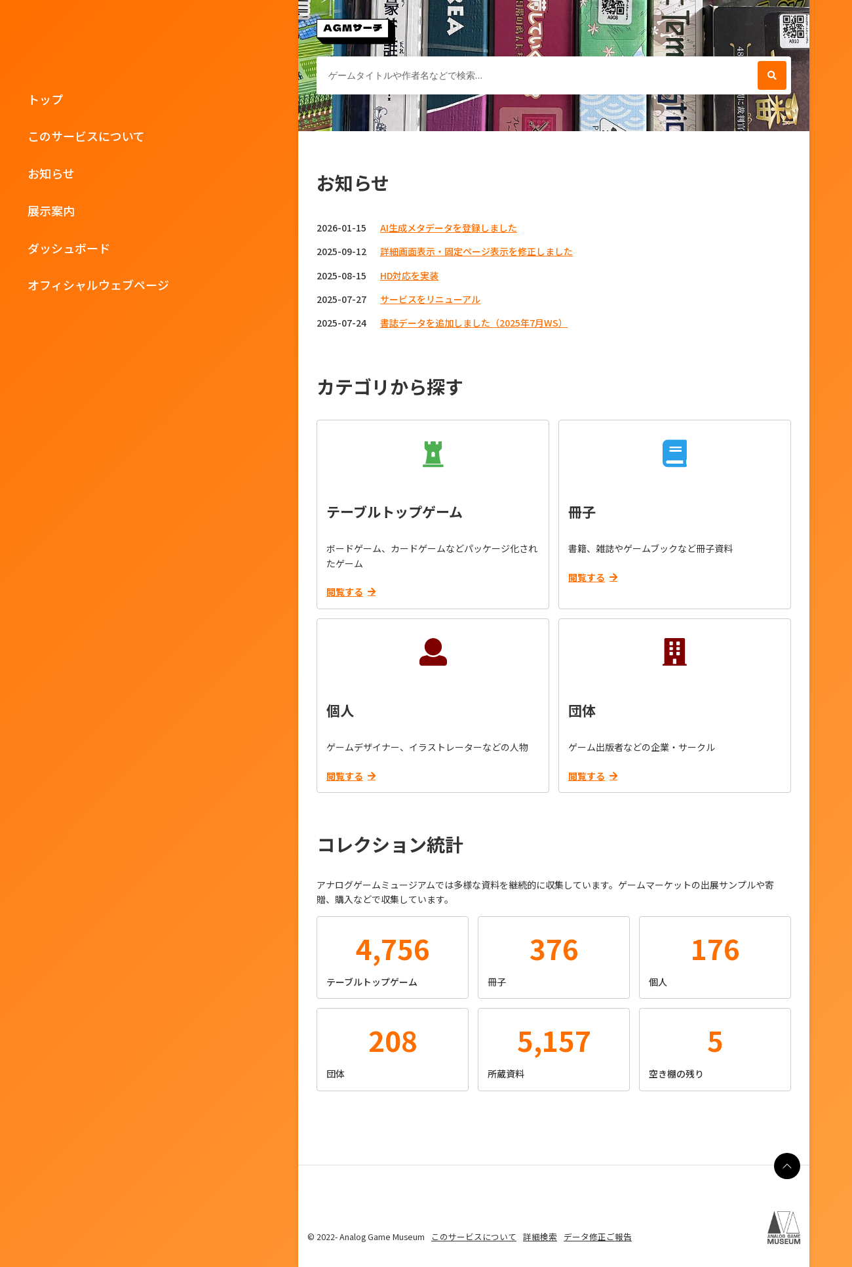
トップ (45, 99)
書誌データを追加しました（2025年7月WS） (474, 322)
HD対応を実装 (409, 275)
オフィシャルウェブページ (98, 284)
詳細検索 (540, 1236)
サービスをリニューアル (430, 299)
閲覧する (351, 591)
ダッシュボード (69, 247)
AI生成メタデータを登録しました (448, 227)
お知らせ (51, 173)
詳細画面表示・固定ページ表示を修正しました (476, 251)
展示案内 (51, 210)
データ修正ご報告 (598, 1236)
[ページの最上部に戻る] (787, 1166)
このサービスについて (86, 135)
